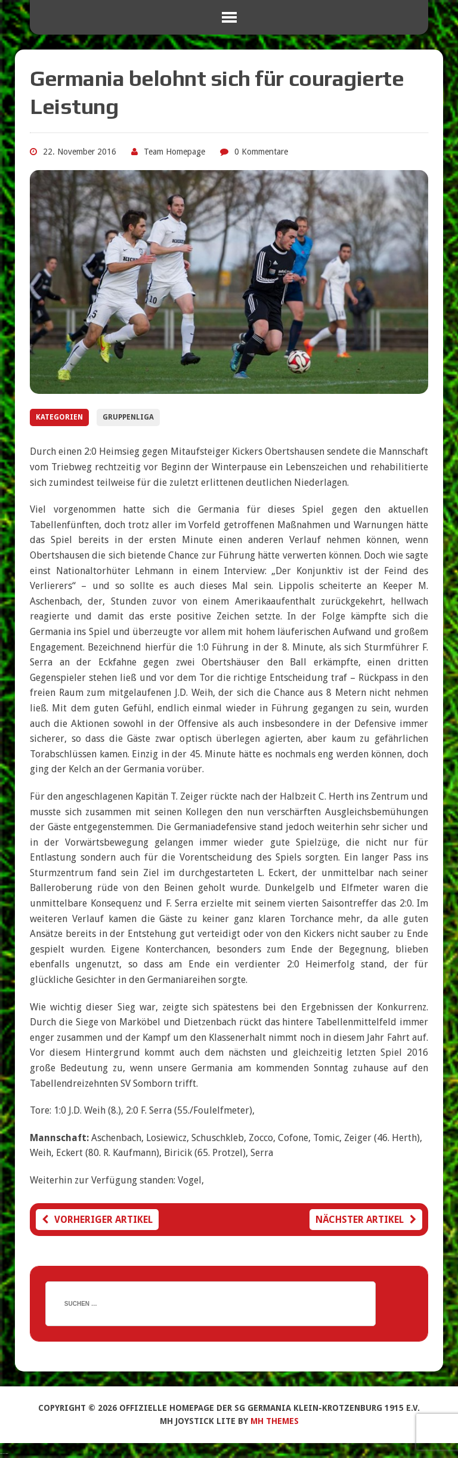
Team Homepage (174, 151)
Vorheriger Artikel (97, 1219)
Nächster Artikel (365, 1219)
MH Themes (274, 1421)
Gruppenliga (128, 417)
